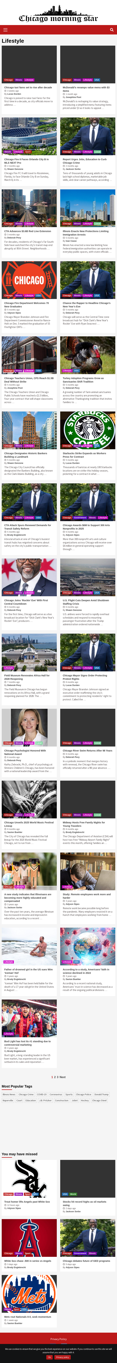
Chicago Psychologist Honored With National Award (25, 752)
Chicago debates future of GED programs (86, 1261)
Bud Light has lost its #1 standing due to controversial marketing (27, 1043)
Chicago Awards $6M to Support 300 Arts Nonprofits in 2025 (86, 527)
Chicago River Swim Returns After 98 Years (87, 750)
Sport (28, 152)
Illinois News (9, 1094)
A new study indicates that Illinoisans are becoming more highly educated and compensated (27, 897)
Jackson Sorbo (73, 169)
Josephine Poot (73, 97)
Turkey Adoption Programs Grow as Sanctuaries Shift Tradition (83, 380)
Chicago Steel (99, 1100)
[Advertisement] (27, 1129)
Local (97, 152)
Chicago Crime (26, 1094)
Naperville (8, 1100)
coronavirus (56, 1094)
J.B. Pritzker (45, 1100)
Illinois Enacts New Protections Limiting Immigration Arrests (86, 233)
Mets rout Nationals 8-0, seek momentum (27, 1316)
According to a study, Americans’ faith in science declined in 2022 (86, 971)
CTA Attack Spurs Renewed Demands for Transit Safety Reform (27, 527)
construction (61, 1100)
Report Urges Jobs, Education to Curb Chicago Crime (85, 161)
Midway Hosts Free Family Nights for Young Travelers (84, 824)
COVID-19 (41, 1094)
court (19, 1100)
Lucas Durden (14, 94)
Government (80, 517)
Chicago (8, 80)
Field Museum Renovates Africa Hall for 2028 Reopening (27, 677)
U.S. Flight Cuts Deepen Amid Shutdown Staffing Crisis (86, 602)
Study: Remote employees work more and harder (87, 896)
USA (97, 80)
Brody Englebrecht (16, 535)
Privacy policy (62, 1357)
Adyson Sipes (14, 313)
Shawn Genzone (15, 169)
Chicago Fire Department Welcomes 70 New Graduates (26, 305)
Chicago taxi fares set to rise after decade (28, 87)
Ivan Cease (71, 241)
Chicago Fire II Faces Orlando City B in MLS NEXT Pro (26, 161)
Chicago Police (83, 1094)
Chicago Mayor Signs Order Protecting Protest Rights (85, 677)
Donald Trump (102, 1094)
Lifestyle (29, 80)
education (31, 1100)
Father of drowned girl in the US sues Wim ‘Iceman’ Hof (28, 971)
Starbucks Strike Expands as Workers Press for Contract (84, 455)
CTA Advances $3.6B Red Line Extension (27, 231)
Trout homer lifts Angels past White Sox (27, 1201)
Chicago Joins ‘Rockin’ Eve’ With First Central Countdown (26, 602)
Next (63, 1077)
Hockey (85, 1100)
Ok (49, 1357)
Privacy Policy (58, 1339)
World (73, 1194)
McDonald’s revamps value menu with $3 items (86, 89)
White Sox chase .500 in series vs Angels (27, 1261)
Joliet (75, 1100)
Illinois (18, 80)
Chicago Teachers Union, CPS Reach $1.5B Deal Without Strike (29, 380)
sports (69, 1094)
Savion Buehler (14, 832)
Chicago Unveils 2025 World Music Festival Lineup (29, 824)
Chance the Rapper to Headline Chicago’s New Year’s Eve (86, 305)
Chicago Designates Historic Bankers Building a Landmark (25, 455)
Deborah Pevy (14, 238)
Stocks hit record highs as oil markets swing (84, 1203)
